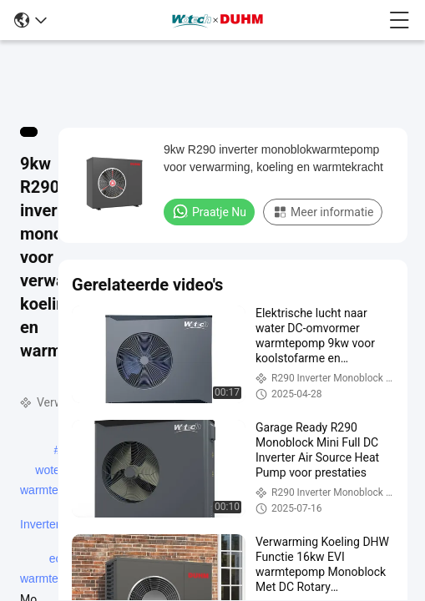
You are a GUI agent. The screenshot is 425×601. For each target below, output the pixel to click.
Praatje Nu (209, 211)
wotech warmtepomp (54, 471)
